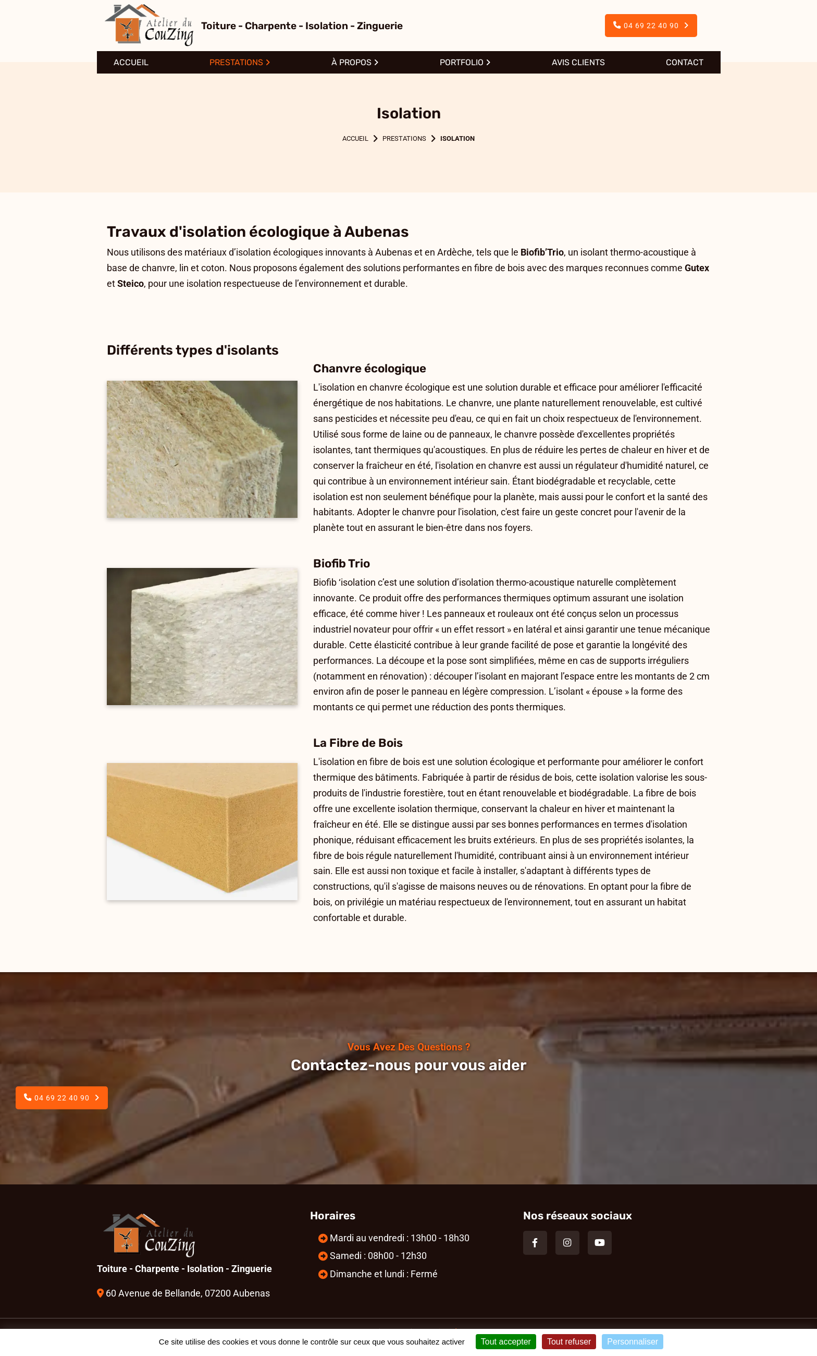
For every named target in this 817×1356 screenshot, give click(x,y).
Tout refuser (569, 1341)
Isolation (457, 138)
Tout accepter (506, 1341)
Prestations (404, 138)
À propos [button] (351, 62)
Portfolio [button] (462, 62)
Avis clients (578, 62)
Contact (684, 62)
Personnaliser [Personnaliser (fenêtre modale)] (632, 1341)
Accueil (131, 62)
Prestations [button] (236, 62)
